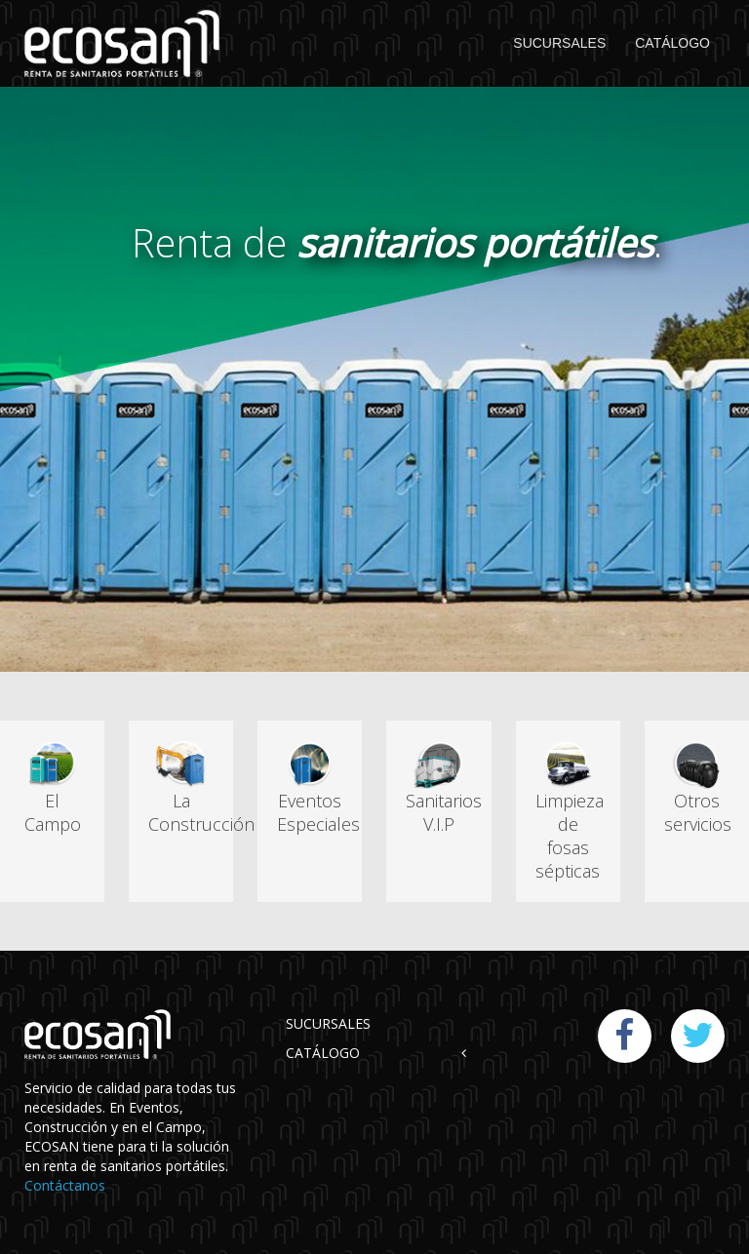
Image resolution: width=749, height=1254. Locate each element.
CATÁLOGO (672, 43)
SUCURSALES (559, 43)
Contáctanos (64, 1185)
